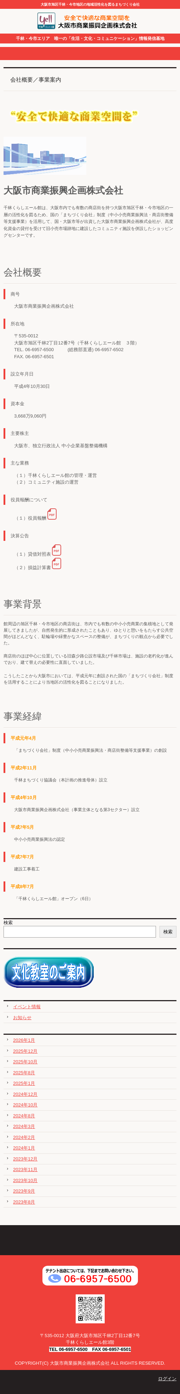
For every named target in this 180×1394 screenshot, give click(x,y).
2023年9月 (24, 1191)
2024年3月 (24, 1126)
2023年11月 (25, 1169)
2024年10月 (25, 1104)
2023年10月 (25, 1180)
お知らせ (22, 1017)
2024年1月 (24, 1148)
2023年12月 (25, 1159)
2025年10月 (25, 1061)
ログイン (167, 1378)
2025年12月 (25, 1051)
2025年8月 (24, 1072)
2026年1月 (24, 1040)
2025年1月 (24, 1083)
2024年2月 (24, 1137)
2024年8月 (24, 1115)
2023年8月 (24, 1202)
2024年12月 (25, 1094)
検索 (8, 922)
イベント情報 (27, 1006)
